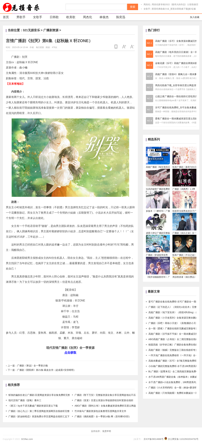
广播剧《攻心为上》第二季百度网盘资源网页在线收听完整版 (40, 411)
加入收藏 (194, 17)
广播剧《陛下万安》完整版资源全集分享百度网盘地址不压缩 (106, 395)
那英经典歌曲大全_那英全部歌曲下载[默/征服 (174, 9)
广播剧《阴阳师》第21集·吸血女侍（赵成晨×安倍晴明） (46, 370)
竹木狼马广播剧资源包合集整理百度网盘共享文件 (100, 411)
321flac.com (27, 439)
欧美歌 (68, 17)
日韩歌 (52, 17)
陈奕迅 (118, 17)
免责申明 (106, 431)
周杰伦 (147, 4)
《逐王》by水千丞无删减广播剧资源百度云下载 (33, 405)
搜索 (132, 6)
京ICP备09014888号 (154, 439)
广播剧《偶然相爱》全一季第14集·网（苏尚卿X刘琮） (103, 416)
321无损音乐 (31, 30)
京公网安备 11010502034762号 (183, 439)
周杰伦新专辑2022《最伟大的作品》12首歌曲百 (175, 4)
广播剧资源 (50, 30)
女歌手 (147, 9)
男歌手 (19, 17)
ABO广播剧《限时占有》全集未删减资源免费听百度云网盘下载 (108, 405)
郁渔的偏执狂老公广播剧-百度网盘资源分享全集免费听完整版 (40, 395)
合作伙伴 (95, 431)
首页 (6, 17)
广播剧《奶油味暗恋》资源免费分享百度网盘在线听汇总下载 (40, 416)
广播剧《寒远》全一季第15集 (32, 365)
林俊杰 (102, 17)
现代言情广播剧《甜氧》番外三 (24, 400)
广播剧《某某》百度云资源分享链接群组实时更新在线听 (104, 400)
